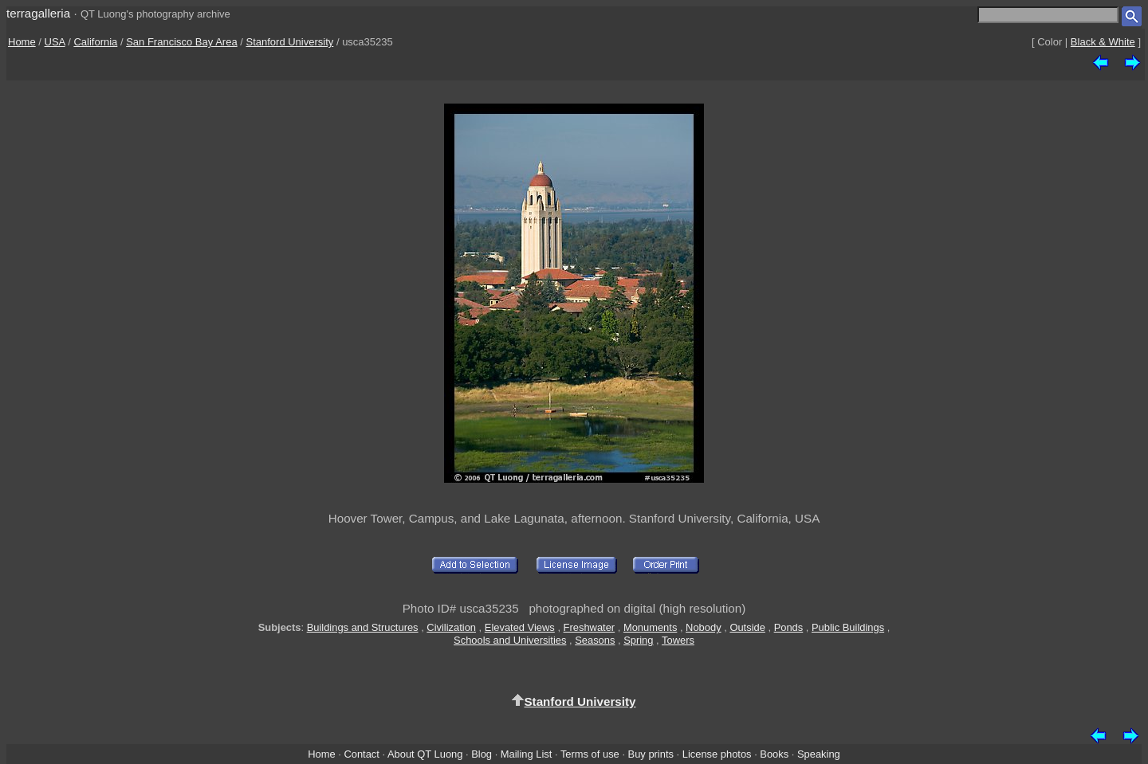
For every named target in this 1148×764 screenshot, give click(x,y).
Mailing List (526, 754)
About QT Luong (424, 754)
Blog (481, 754)
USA (55, 42)
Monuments (650, 627)
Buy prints (651, 754)
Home (22, 42)
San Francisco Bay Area (181, 42)
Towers (678, 640)
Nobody (703, 627)
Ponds (789, 627)
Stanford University (289, 42)
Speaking (818, 754)
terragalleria (38, 13)
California (95, 42)
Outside (747, 627)
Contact (361, 754)
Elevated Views (520, 627)
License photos (717, 754)
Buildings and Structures (363, 627)
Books (774, 754)
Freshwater (589, 627)
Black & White (1103, 42)
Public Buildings (848, 627)
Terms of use (589, 754)
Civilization (451, 627)
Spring (638, 640)
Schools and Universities (510, 640)
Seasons (595, 640)
